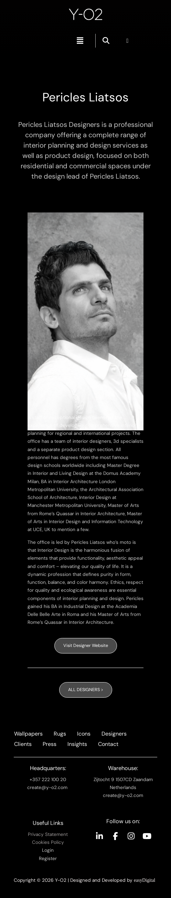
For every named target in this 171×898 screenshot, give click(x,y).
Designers (114, 733)
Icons (83, 733)
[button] (80, 40)
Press (49, 744)
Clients (23, 744)
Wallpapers (28, 733)
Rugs (60, 733)
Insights (77, 744)
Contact (108, 744)
